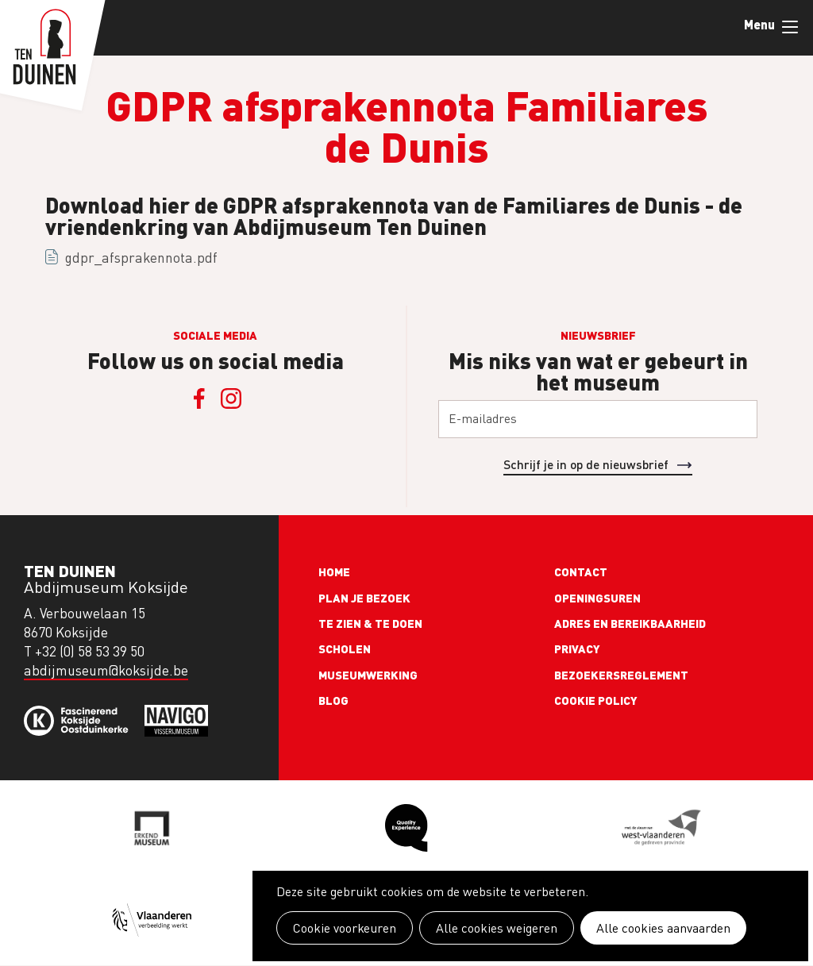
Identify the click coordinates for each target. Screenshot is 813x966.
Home (334, 571)
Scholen (344, 648)
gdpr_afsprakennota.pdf (141, 257)
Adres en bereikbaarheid (630, 623)
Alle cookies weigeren (496, 928)
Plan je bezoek (364, 598)
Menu (790, 27)
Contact (580, 571)
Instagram (231, 398)
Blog (333, 700)
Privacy (577, 648)
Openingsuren (597, 598)
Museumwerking (368, 675)
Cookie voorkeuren (344, 928)
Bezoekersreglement (621, 675)
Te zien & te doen (370, 623)
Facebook (199, 398)
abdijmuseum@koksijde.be (106, 670)
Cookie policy (596, 700)
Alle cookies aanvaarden (663, 928)
